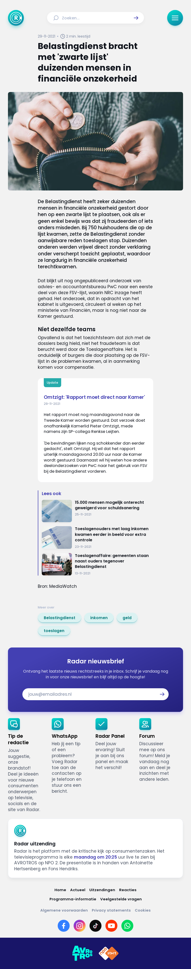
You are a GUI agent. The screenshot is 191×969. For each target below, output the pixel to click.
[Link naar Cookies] (143, 910)
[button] (136, 18)
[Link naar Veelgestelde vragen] (121, 899)
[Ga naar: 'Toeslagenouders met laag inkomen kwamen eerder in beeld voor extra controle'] (97, 537)
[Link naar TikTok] (95, 926)
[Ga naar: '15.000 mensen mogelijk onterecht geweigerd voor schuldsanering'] (97, 511)
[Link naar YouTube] (111, 926)
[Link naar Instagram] (80, 926)
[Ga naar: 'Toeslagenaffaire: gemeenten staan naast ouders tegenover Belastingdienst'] (97, 564)
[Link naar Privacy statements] (111, 910)
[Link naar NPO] (108, 953)
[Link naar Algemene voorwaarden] (64, 910)
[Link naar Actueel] (77, 889)
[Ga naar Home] (16, 18)
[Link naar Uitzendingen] (102, 889)
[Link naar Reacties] (128, 889)
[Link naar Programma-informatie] (72, 899)
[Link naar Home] (60, 889)
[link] (59, 618)
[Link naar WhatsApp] (127, 926)
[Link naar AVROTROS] (82, 953)
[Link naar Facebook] (64, 926)
